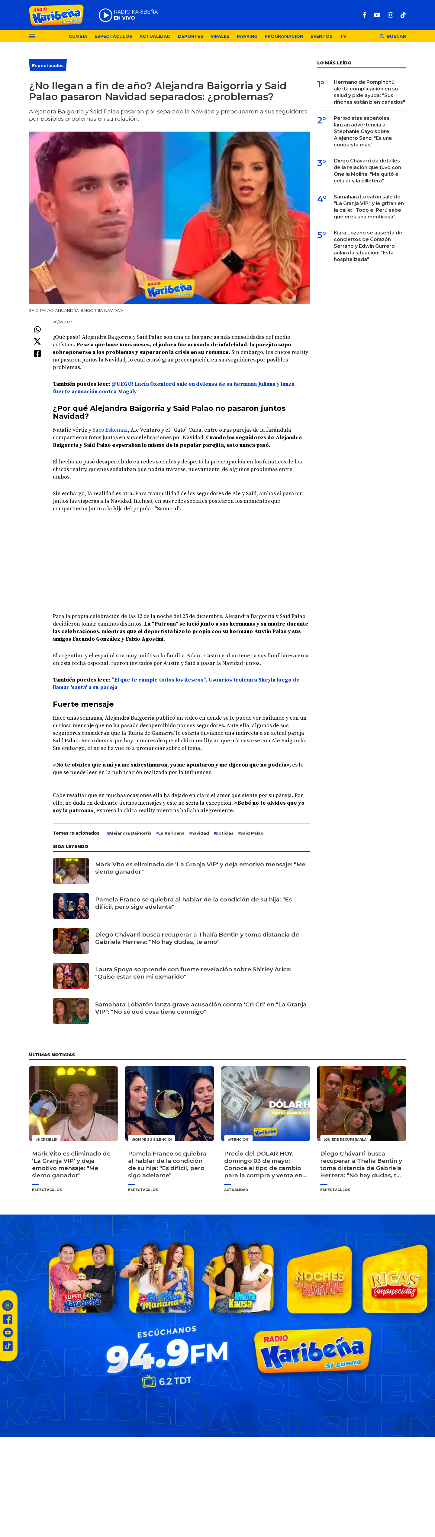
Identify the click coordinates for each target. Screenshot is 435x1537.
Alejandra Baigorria (130, 833)
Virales (220, 36)
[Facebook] (364, 15)
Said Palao (252, 833)
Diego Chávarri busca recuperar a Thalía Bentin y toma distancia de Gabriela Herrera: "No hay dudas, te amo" (197, 938)
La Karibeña (171, 833)
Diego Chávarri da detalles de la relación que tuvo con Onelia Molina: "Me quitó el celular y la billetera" (367, 171)
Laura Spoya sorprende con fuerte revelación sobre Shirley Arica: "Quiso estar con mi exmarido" (193, 973)
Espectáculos (113, 36)
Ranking (247, 36)
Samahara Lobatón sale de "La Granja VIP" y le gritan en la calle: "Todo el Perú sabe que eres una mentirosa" (369, 207)
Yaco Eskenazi (110, 430)
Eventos (322, 36)
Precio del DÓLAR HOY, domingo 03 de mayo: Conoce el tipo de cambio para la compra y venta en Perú (263, 1164)
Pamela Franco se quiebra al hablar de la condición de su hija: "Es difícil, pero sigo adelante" (193, 903)
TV (343, 36)
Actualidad (155, 36)
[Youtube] (377, 15)
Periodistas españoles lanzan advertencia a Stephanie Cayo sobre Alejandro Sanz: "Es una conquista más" (363, 131)
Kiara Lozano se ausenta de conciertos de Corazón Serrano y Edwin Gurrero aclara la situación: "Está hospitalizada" (368, 246)
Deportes (190, 36)
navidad (200, 833)
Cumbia (78, 36)
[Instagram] (390, 15)
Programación (284, 36)
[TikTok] (403, 15)
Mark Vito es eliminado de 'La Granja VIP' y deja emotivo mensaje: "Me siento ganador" (200, 868)
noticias (225, 833)
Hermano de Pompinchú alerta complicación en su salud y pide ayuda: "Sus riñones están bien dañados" (369, 92)
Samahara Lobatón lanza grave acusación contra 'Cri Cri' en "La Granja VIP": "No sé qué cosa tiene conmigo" (201, 1008)
